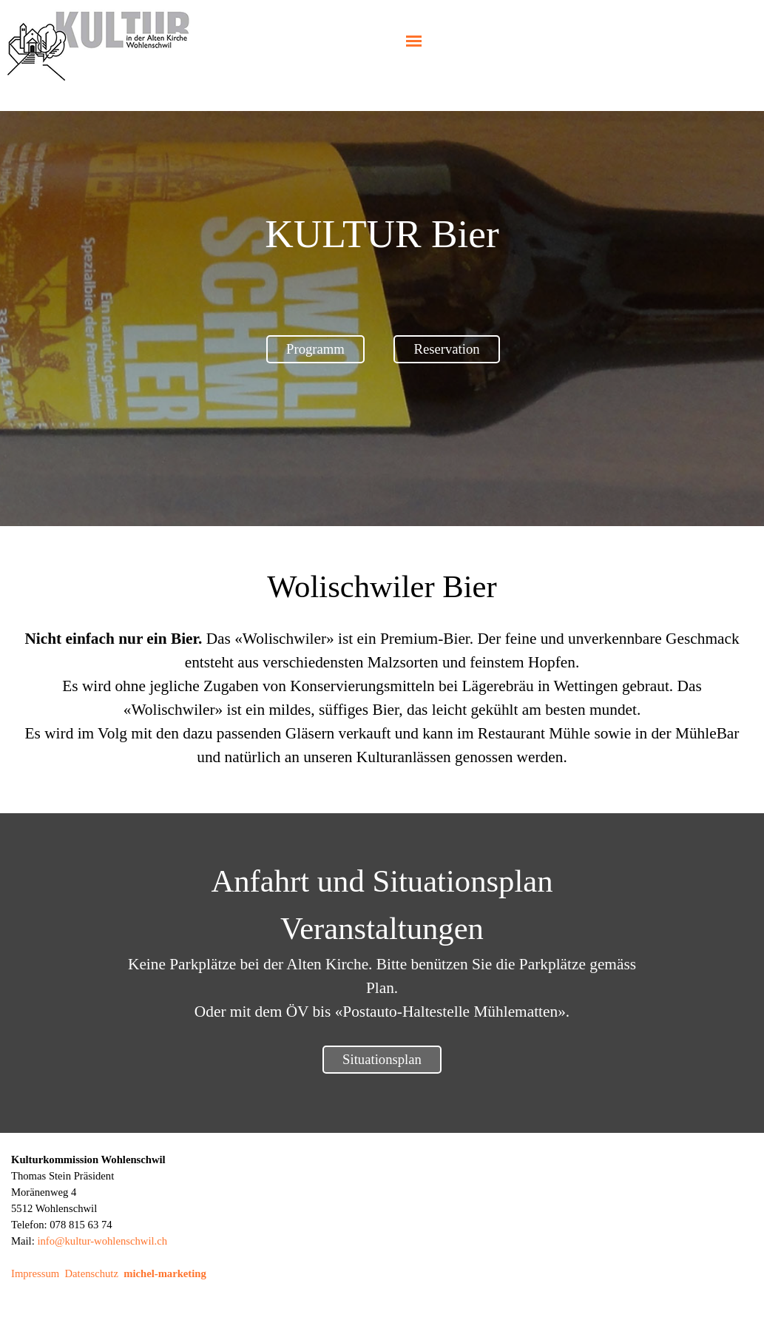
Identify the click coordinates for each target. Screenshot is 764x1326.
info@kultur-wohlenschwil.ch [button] (102, 1241)
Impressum (35, 1273)
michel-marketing (165, 1273)
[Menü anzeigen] (413, 41)
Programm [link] (315, 349)
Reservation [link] (446, 349)
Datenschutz (91, 1273)
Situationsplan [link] (382, 1059)
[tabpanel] (382, 234)
